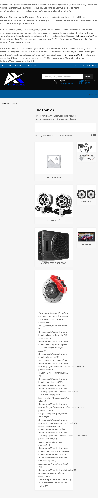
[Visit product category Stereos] (86, 203)
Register (92, 65)
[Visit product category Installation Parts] (86, 160)
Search (88, 77)
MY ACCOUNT (6, 65)
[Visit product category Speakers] (54, 222)
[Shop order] (73, 135)
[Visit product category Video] (86, 246)
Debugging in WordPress (86, 36)
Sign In (85, 65)
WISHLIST (18, 65)
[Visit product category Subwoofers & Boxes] (54, 265)
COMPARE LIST (31, 65)
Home (4, 103)
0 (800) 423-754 (65, 83)
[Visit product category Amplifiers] (54, 179)
